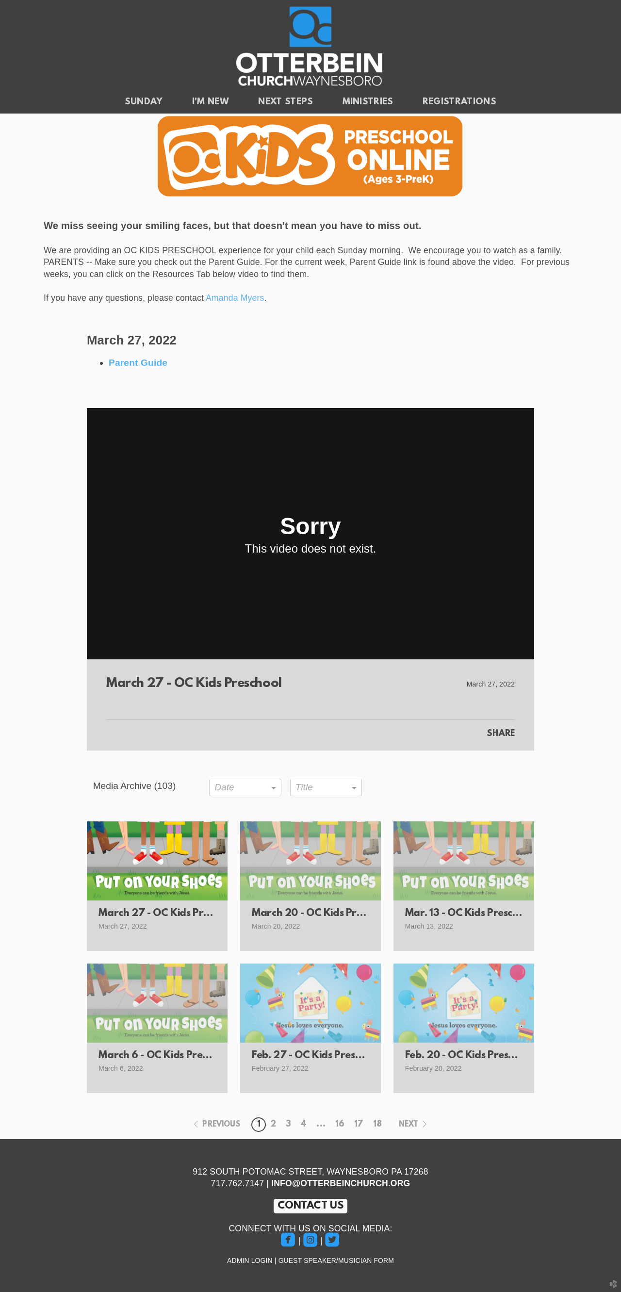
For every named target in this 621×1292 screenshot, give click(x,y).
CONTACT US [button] (311, 1206)
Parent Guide (138, 363)
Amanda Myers (235, 298)
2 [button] (273, 1124)
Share (501, 734)
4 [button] (304, 1124)
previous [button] (221, 1124)
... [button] (320, 1124)
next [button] (409, 1124)
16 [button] (339, 1124)
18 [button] (377, 1124)
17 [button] (358, 1124)
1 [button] (259, 1124)
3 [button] (288, 1124)
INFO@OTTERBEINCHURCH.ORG (340, 1183)
